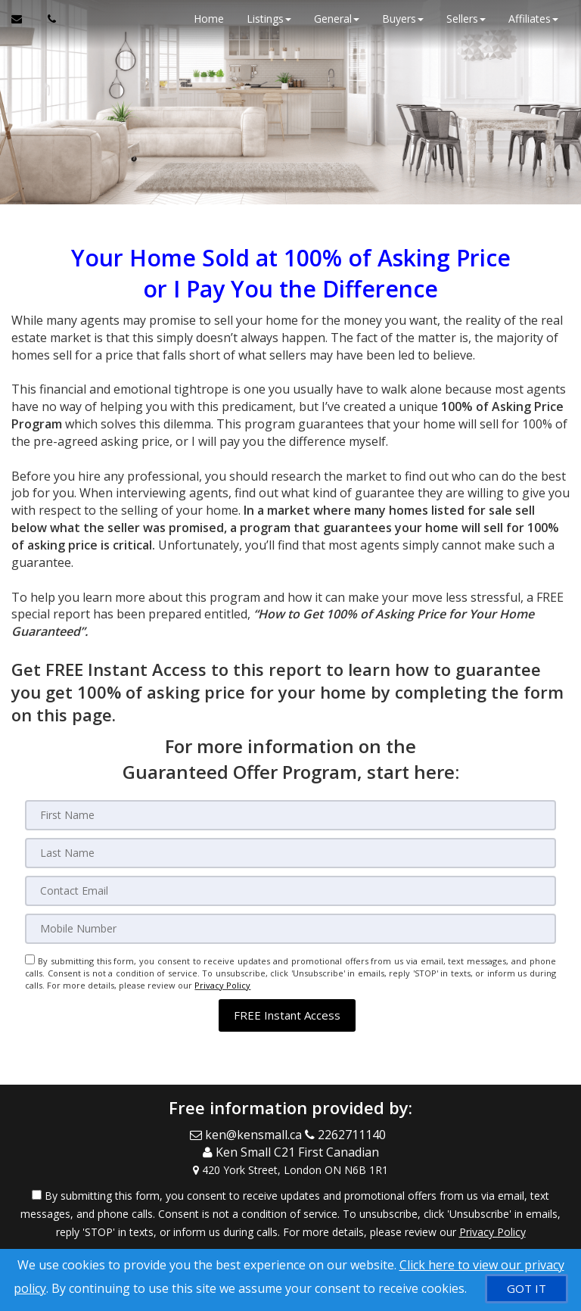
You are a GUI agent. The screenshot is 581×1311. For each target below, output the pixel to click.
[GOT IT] (526, 1288)
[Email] (290, 891)
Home (209, 18)
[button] (287, 1015)
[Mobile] (290, 929)
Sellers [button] (466, 18)
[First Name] (290, 815)
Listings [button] (269, 18)
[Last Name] (290, 853)
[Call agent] (47, 19)
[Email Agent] (23, 19)
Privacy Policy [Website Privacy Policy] (222, 985)
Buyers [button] (403, 18)
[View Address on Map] (290, 1170)
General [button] (336, 18)
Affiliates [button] (533, 18)
